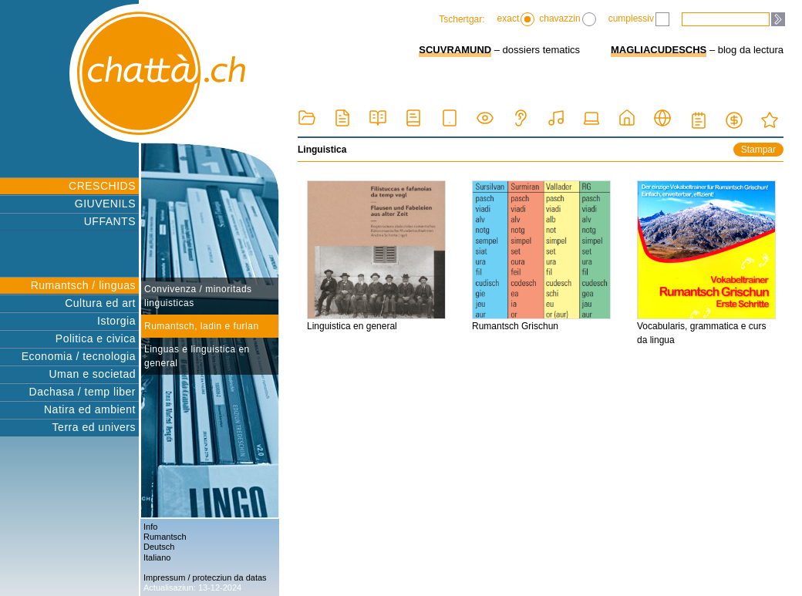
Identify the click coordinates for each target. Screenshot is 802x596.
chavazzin (567, 19)
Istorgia (116, 321)
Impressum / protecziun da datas (205, 577)
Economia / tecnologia (79, 356)
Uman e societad (92, 374)
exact (516, 19)
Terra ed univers (94, 427)
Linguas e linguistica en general (197, 356)
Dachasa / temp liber (82, 392)
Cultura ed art (100, 303)
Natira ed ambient (90, 409)
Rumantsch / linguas (83, 285)
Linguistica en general (376, 256)
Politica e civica (96, 338)
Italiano (156, 557)
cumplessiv (638, 19)
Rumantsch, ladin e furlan (201, 326)
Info (150, 526)
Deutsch (158, 546)
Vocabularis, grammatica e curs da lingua (706, 262)
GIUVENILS (105, 203)
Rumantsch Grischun (541, 256)
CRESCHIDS (102, 186)
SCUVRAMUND (455, 50)
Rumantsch (165, 536)
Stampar (758, 149)
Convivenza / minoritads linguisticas (198, 296)
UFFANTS (110, 221)
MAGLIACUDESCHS (658, 50)
